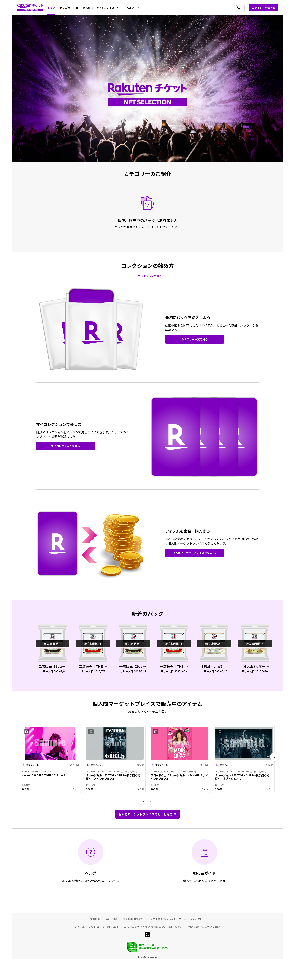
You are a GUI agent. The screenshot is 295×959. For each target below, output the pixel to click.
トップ (51, 8)
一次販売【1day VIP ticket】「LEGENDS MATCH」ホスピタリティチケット (133, 666)
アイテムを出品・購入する (187, 531)
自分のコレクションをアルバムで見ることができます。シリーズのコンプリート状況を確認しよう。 (82, 434)
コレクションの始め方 (147, 265)
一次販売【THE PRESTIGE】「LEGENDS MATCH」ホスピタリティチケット (174, 666)
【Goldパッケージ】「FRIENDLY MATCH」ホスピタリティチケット (255, 666)
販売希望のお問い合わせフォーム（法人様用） (177, 919)
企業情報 (95, 919)
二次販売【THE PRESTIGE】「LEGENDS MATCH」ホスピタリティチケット (93, 666)
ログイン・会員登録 (263, 8)
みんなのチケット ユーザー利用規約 (96, 927)
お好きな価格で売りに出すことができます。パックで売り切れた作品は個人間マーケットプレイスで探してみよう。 (211, 541)
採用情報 (111, 919)
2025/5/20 (221, 671)
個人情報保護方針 (133, 919)
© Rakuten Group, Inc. (147, 956)
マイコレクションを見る (65, 446)
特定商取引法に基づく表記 (204, 927)
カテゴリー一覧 (69, 8)
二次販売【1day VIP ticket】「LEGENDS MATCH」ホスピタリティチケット (52, 666)
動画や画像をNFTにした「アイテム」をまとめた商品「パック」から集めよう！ (211, 327)
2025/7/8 (59, 671)
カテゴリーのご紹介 (147, 173)
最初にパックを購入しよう (187, 317)
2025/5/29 (140, 671)
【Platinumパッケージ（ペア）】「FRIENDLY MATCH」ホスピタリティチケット (214, 666)
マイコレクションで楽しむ (58, 424)
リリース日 (46, 671)
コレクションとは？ (150, 275)
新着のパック (147, 613)
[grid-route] (194, 339)
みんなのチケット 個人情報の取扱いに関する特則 (153, 927)
